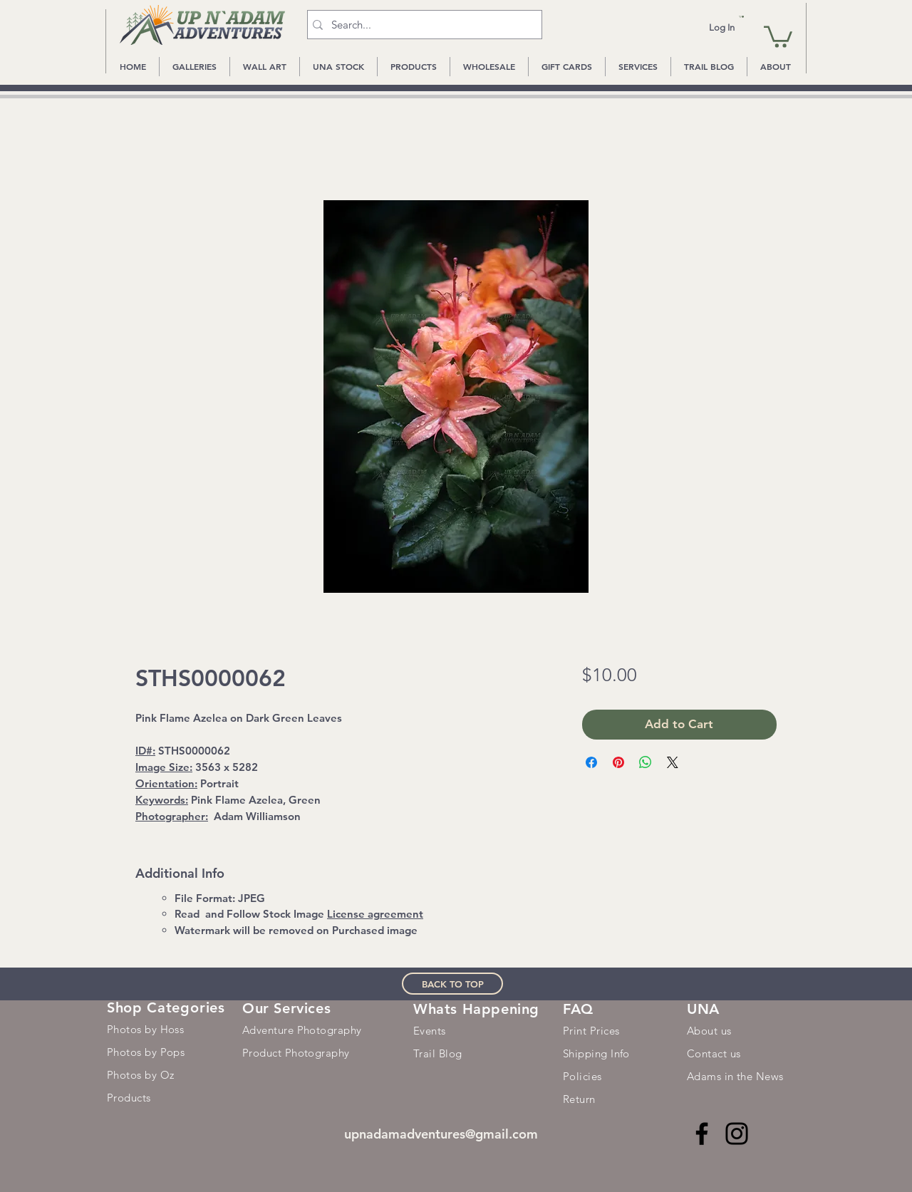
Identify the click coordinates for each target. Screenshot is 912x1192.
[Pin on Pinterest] (618, 762)
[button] (741, 17)
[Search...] (421, 24)
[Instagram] (737, 1134)
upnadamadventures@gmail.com (441, 1134)
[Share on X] (672, 762)
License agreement (375, 914)
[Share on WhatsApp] (645, 762)
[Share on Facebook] (591, 762)
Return (579, 1099)
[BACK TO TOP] (452, 984)
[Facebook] (702, 1134)
